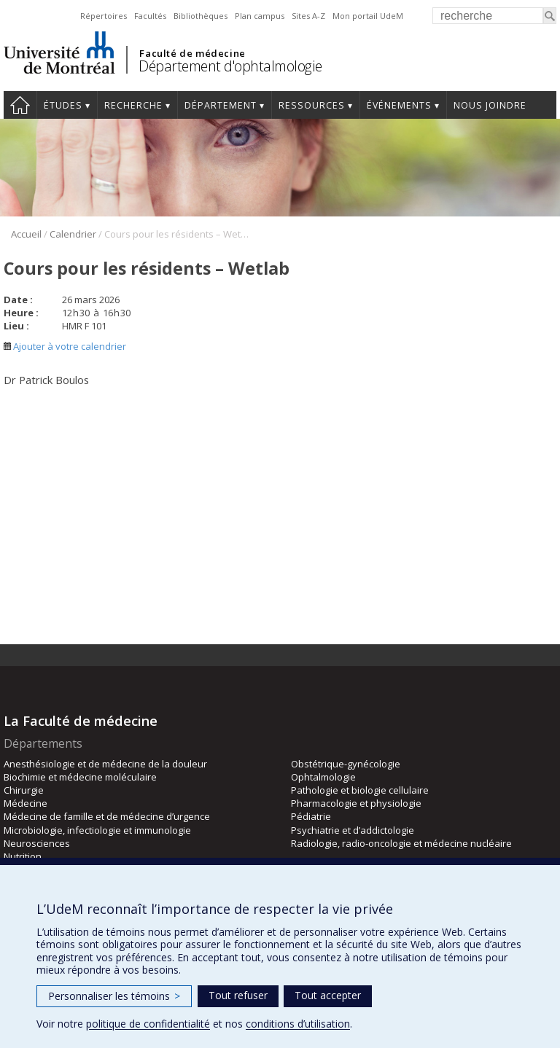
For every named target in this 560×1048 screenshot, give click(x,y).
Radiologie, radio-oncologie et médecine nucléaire (401, 843)
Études (63, 105)
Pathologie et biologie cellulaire (360, 790)
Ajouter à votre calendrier (65, 346)
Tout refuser (238, 995)
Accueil (20, 105)
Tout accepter (328, 995)
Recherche (133, 105)
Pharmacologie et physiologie (356, 803)
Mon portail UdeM (367, 15)
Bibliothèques (201, 15)
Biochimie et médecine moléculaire (80, 776)
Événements (399, 105)
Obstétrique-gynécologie (345, 763)
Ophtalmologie (323, 776)
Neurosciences (37, 843)
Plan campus (259, 15)
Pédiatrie (311, 816)
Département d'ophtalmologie (230, 66)
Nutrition (23, 856)
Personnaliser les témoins (114, 996)
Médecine (25, 803)
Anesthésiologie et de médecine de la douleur (105, 763)
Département (220, 105)
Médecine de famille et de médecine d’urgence (107, 816)
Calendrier (73, 234)
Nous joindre (490, 105)
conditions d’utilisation (298, 1024)
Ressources (312, 105)
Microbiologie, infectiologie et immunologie (97, 830)
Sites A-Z (308, 15)
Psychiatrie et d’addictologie (352, 830)
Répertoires (103, 15)
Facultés (150, 15)
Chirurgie (24, 790)
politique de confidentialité (148, 1024)
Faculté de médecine (192, 53)
